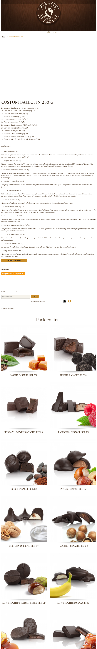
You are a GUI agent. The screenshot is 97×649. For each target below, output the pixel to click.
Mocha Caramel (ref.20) (12, 151)
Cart (54, 33)
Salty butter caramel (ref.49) (14, 251)
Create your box (14, 260)
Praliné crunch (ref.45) (12, 200)
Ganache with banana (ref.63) (14, 234)
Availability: (5, 269)
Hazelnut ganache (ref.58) (13, 216)
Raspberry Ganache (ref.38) (14, 181)
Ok (35, 296)
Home (3, 36)
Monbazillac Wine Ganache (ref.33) (16, 170)
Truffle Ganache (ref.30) (12, 160)
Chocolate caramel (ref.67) (13, 243)
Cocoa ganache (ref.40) (12, 190)
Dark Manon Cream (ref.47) (14, 207)
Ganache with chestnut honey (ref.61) (17, 225)
